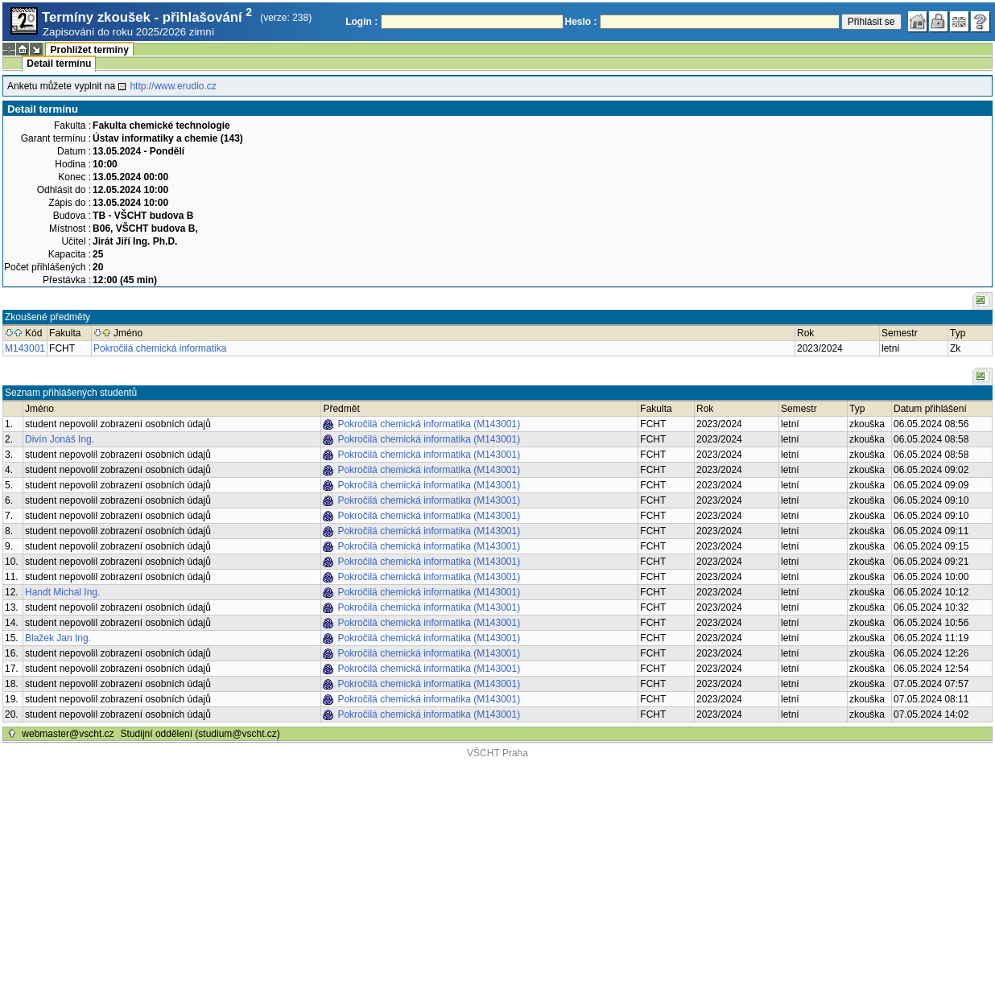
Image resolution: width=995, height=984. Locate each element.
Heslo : (581, 21)
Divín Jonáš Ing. (59, 439)
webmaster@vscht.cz (68, 733)
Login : (361, 21)
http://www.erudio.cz (173, 86)
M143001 (25, 348)
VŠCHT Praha (497, 753)
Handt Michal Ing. (62, 592)
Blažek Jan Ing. (58, 638)
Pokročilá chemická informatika (159, 348)
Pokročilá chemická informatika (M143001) (428, 424)
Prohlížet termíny (89, 50)
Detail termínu (59, 63)
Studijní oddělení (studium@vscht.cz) (200, 733)
